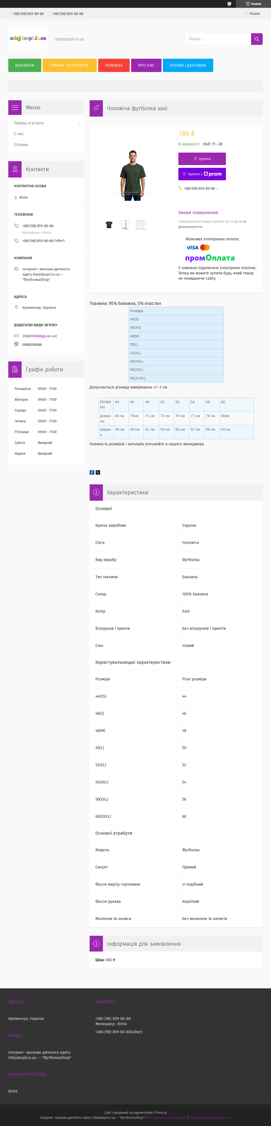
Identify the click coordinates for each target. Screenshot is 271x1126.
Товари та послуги (68, 65)
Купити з (205, 174)
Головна (114, 65)
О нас (19, 134)
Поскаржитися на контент (166, 1118)
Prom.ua (161, 1113)
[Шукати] (257, 39)
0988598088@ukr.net (39, 336)
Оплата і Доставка (188, 65)
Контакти (24, 65)
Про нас (146, 65)
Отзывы (21, 144)
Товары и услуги (28, 123)
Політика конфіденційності (210, 1118)
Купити (205, 159)
